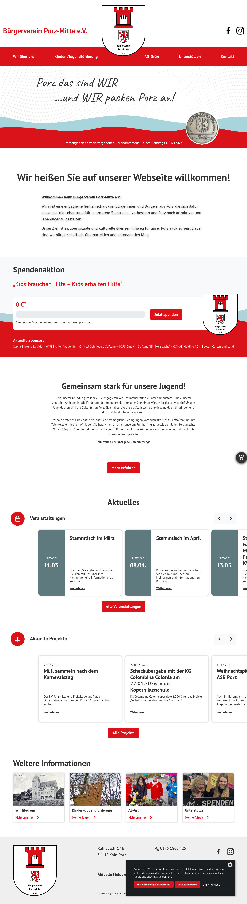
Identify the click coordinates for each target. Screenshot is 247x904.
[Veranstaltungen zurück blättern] (219, 518)
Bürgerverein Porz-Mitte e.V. (45, 30)
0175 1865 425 (170, 848)
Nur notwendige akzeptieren (153, 884)
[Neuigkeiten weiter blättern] (231, 639)
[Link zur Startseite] (123, 30)
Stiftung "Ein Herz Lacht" (163, 346)
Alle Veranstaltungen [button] (123, 606)
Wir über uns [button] (23, 56)
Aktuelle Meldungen (115, 874)
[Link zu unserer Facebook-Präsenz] (228, 30)
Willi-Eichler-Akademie (70, 346)
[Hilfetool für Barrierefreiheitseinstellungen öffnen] (241, 457)
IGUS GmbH (135, 346)
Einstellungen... (211, 884)
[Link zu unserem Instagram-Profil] (240, 31)
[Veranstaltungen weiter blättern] (231, 518)
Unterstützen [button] (190, 56)
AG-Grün (151, 56)
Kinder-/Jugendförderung (76, 56)
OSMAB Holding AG (194, 346)
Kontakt (227, 56)
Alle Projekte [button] (124, 732)
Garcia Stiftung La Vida (36, 346)
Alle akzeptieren (187, 884)
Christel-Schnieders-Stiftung (106, 346)
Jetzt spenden (166, 314)
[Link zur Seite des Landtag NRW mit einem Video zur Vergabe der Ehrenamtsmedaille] (202, 127)
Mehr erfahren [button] (123, 467)
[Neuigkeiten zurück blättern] (219, 639)
